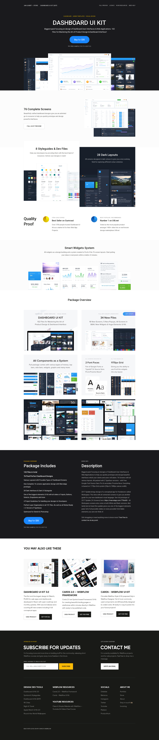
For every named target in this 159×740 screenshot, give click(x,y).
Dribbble (104, 692)
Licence (111, 5)
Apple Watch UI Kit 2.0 (32, 710)
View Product (31, 617)
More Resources (121, 5)
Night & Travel (29, 706)
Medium (104, 710)
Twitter (103, 703)
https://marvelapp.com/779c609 (115, 501)
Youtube (104, 706)
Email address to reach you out (35, 661)
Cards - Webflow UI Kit (115, 593)
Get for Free (84, 615)
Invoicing (123, 706)
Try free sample (79, 46)
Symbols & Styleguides (32, 695)
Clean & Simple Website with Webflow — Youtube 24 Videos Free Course (67, 708)
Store (122, 695)
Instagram (104, 699)
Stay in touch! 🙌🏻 (126, 703)
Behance (104, 695)
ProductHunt (105, 714)
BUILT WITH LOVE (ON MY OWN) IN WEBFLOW (37, 728)
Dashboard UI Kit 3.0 (36, 593)
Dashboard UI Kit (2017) (32, 699)
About (122, 699)
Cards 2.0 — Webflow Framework (75, 594)
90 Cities (27, 703)
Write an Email (110, 666)
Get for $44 (45, 617)
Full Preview (103, 5)
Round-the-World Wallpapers (35, 714)
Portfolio (123, 692)
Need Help (132, 5)
